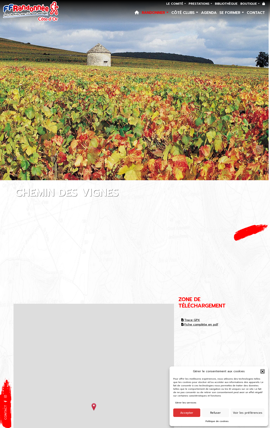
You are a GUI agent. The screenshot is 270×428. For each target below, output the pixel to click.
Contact (256, 12)
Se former (230, 12)
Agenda (209, 12)
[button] (262, 371)
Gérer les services (185, 402)
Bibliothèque (226, 4)
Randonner (154, 12)
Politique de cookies (217, 421)
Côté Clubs (183, 12)
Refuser (215, 413)
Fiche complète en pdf (199, 324)
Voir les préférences (247, 413)
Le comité (175, 4)
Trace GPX (190, 320)
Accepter (186, 413)
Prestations (200, 4)
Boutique (249, 4)
